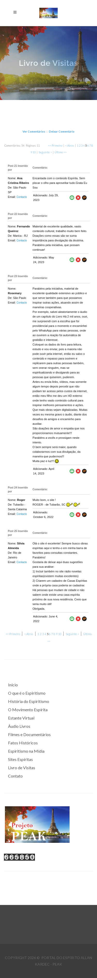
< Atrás (69, 145)
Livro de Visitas (21, 767)
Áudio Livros (19, 726)
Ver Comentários (34, 131)
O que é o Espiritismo (27, 693)
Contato (15, 775)
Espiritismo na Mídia (26, 751)
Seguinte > (45, 152)
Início (13, 684)
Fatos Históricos (23, 742)
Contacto (22, 197)
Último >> (60, 152)
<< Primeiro (55, 145)
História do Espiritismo (28, 701)
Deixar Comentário (61, 131)
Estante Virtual (21, 717)
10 (34, 152)
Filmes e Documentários (29, 734)
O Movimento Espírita (28, 709)
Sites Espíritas (20, 759)
